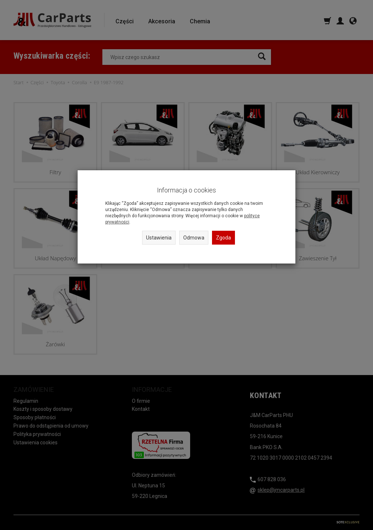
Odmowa (193, 238)
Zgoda (223, 238)
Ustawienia (159, 238)
